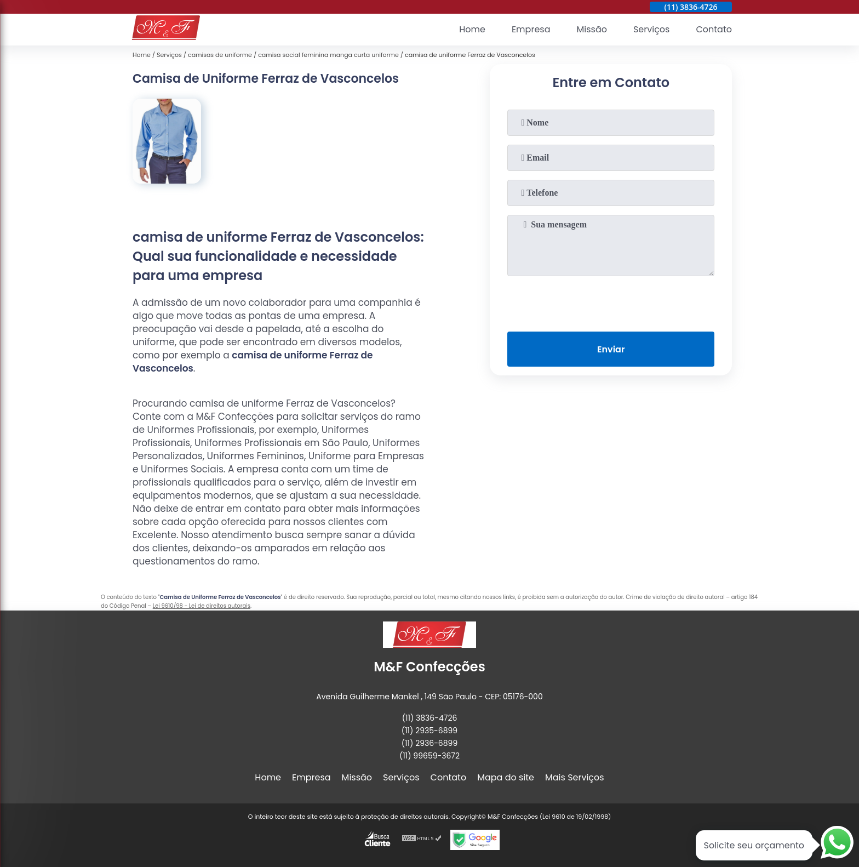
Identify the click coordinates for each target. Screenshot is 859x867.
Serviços (651, 30)
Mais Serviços (574, 777)
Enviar (611, 349)
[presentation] (611, 301)
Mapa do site (505, 777)
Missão (591, 30)
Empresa (531, 30)
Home (472, 30)
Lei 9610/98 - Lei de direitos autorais (201, 606)
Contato (714, 30)
